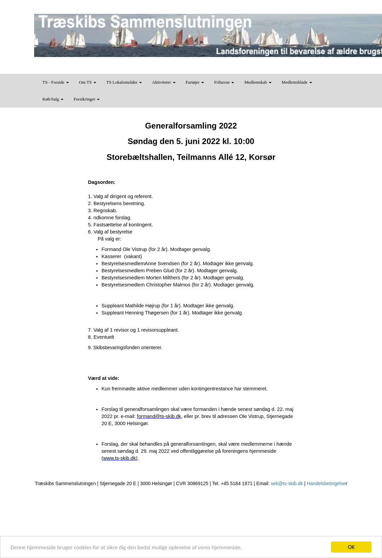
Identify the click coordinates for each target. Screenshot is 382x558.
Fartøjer (195, 82)
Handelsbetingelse (326, 483)
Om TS (87, 82)
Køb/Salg (53, 99)
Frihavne (224, 82)
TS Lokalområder (124, 82)
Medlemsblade (297, 82)
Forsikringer (87, 99)
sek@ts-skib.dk (287, 483)
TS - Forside (56, 82)
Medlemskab (257, 82)
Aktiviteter (164, 82)
